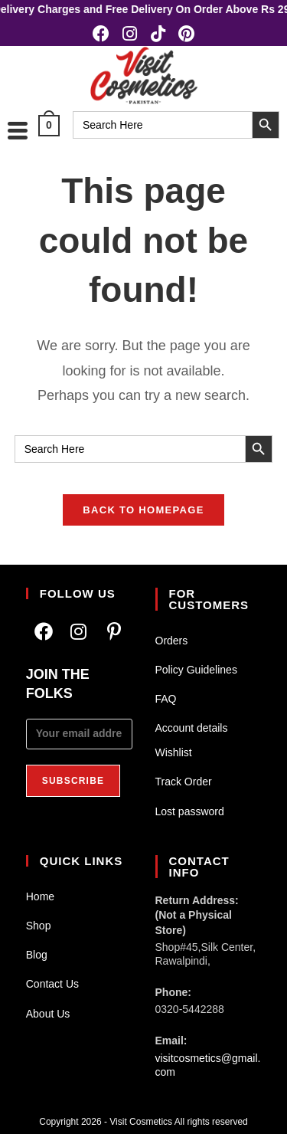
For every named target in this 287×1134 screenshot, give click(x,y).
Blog (36, 955)
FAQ (166, 699)
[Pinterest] (114, 632)
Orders (171, 640)
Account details (191, 728)
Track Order (183, 781)
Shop (38, 925)
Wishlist (173, 752)
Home (40, 896)
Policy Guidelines (196, 670)
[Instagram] (79, 632)
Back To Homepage (143, 510)
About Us (48, 1014)
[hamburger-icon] (17, 130)
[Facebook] (43, 632)
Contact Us (52, 984)
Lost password (189, 811)
